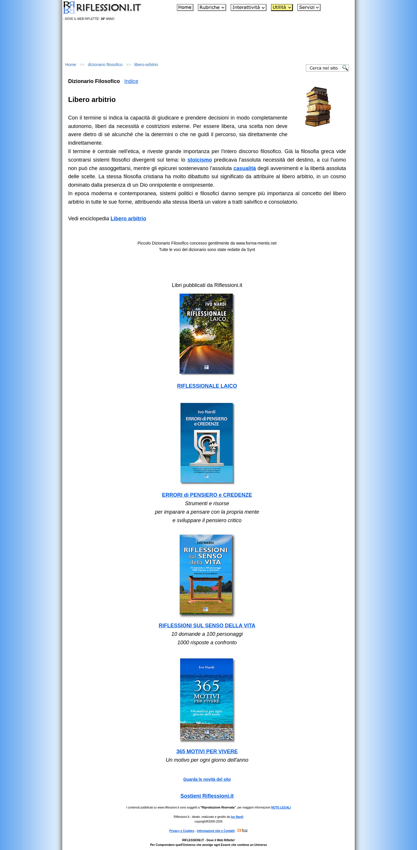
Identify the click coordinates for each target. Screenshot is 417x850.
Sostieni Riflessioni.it (207, 796)
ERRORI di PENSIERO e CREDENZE (207, 495)
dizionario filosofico (105, 64)
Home (70, 64)
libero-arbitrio (146, 64)
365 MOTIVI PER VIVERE (207, 751)
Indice (131, 81)
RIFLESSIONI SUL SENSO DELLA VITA (207, 626)
